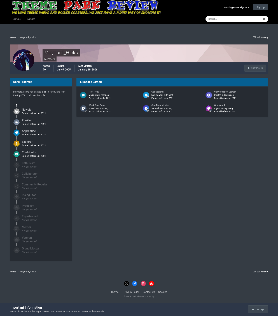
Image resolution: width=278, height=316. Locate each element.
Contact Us (149, 292)
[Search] (222, 19)
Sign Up (260, 7)
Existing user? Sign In (236, 7)
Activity (31, 19)
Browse (17, 19)
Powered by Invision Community (139, 296)
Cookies (162, 292)
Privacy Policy (131, 292)
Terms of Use (17, 311)
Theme (116, 292)
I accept (258, 309)
